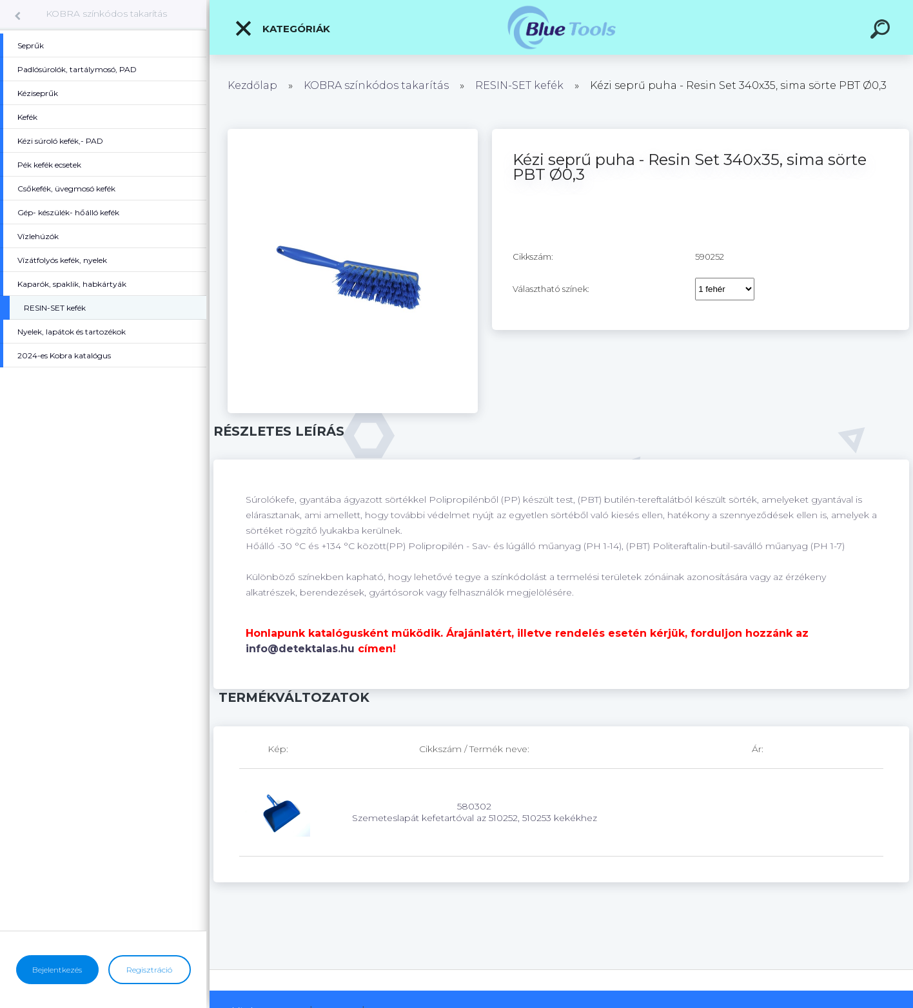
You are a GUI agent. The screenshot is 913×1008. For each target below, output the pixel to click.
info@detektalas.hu (300, 649)
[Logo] (561, 27)
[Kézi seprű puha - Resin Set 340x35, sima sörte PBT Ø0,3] (353, 133)
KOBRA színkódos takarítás (106, 13)
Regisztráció (149, 969)
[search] (882, 31)
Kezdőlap (252, 85)
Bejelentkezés (57, 969)
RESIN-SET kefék (519, 85)
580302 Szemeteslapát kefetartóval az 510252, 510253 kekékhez (474, 812)
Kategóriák (282, 28)
